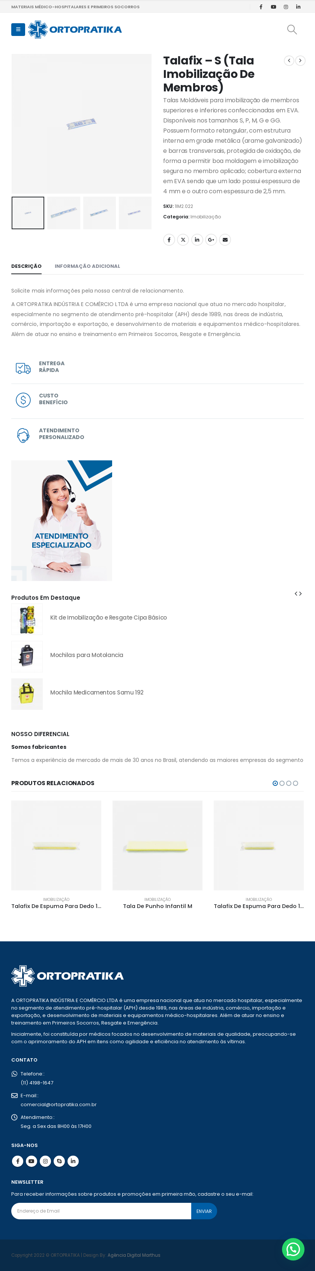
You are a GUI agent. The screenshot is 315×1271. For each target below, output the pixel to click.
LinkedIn (197, 240)
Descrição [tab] (26, 266)
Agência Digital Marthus (134, 1255)
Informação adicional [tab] (87, 266)
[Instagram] (285, 6)
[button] (18, 29)
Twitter (183, 240)
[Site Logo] (75, 30)
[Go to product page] (27, 619)
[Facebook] (261, 6)
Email (225, 240)
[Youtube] (273, 6)
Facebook (169, 240)
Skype (59, 1161)
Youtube (31, 1161)
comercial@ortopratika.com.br (59, 1104)
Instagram (45, 1161)
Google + (211, 240)
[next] (300, 60)
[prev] (289, 60)
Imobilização (205, 217)
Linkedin (73, 1161)
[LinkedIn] (298, 6)
